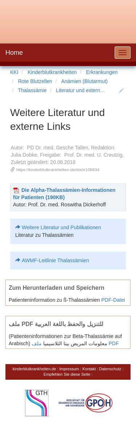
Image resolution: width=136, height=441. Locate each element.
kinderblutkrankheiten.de (34, 369)
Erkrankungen (102, 72)
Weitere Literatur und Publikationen (61, 227)
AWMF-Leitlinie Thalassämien (55, 260)
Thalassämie (32, 90)
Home (14, 52)
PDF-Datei (113, 300)
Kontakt (89, 369)
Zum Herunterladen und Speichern (56, 287)
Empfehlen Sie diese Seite (67, 374)
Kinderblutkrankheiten (52, 72)
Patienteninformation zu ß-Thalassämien (54, 300)
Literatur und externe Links (86, 90)
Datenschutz (110, 369)
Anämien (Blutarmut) (84, 81)
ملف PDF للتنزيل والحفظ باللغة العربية (56, 324)
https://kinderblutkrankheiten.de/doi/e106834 (57, 169)
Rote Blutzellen (35, 81)
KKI (14, 72)
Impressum (69, 369)
